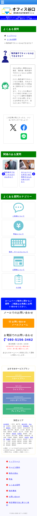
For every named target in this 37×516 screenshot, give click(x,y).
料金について (18, 234)
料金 (11, 479)
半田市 (14, 433)
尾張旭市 (26, 426)
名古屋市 (6, 424)
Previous (2, 173)
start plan (18, 376)
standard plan (18, 398)
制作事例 (12, 491)
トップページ (11, 36)
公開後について (18, 270)
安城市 (8, 439)
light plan (18, 387)
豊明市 (8, 428)
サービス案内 (14, 467)
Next (32, 173)
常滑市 (19, 433)
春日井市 (24, 424)
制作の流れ (13, 473)
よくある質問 (11, 39)
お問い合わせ (14, 497)
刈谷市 (27, 437)
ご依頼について (18, 216)
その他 (18, 287)
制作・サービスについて (18, 252)
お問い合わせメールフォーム (20, 323)
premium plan (18, 409)
